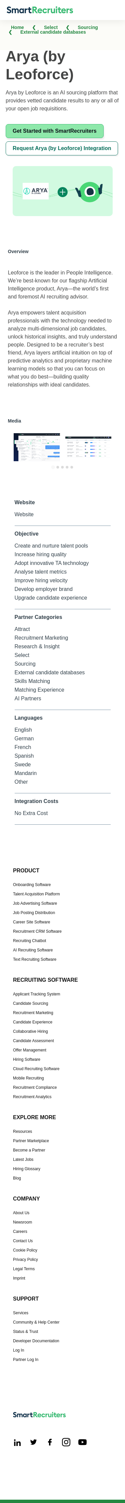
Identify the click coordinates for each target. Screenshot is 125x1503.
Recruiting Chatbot (29, 940)
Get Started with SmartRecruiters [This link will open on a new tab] (55, 131)
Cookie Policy (25, 1250)
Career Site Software (31, 922)
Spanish (24, 756)
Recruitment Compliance (35, 1087)
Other (21, 782)
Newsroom (22, 1222)
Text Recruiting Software (34, 959)
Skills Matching (32, 681)
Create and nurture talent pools (51, 546)
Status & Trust (25, 1331)
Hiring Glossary (26, 1169)
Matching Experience (39, 690)
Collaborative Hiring (30, 1031)
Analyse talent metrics (41, 572)
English (23, 730)
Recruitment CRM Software (37, 931)
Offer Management (29, 1050)
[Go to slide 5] (71, 467)
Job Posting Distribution (34, 912)
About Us (21, 1213)
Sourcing (25, 664)
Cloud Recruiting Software (36, 1068)
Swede (23, 764)
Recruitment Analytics (32, 1096)
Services (20, 1313)
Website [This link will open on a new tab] (24, 514)
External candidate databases (50, 672)
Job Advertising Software (35, 903)
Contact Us (23, 1241)
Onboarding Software (32, 884)
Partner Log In (25, 1359)
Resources (22, 1131)
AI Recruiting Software (33, 950)
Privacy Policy (25, 1259)
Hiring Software (26, 1059)
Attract (22, 629)
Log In (18, 1350)
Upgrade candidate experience (51, 598)
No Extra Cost (31, 813)
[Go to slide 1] (53, 467)
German (24, 738)
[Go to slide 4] (67, 467)
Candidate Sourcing (30, 1003)
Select (22, 655)
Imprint (19, 1278)
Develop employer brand (44, 589)
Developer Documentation (36, 1341)
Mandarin (26, 773)
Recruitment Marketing (41, 638)
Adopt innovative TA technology (52, 563)
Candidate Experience (32, 1022)
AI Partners (28, 698)
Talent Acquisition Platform (36, 894)
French (23, 747)
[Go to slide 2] (57, 467)
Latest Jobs (23, 1159)
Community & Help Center (36, 1322)
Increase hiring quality (41, 554)
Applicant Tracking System (36, 994)
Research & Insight (37, 646)
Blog (17, 1178)
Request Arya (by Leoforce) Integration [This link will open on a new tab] (62, 148)
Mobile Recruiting (28, 1078)
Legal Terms (24, 1269)
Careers (20, 1231)
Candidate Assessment (33, 1040)
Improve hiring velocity (41, 580)
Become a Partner (29, 1150)
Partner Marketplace (31, 1141)
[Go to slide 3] (62, 467)
